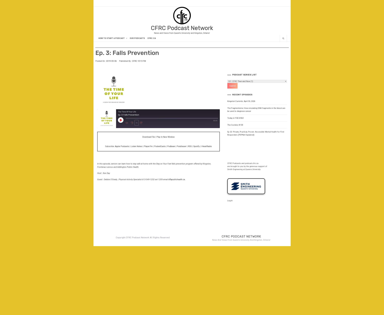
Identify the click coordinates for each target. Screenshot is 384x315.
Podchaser (181, 146)
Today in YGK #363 (235, 118)
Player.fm (148, 146)
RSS (190, 146)
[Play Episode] (120, 120)
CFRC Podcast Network (182, 28)
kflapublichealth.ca (176, 179)
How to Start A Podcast (112, 38)
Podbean (171, 146)
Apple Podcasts (122, 146)
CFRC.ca (151, 38)
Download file (148, 137)
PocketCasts (160, 146)
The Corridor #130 (235, 125)
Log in (230, 200)
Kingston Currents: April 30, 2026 (241, 101)
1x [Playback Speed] (136, 123)
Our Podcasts (137, 38)
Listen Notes (136, 146)
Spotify (196, 146)
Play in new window (166, 137)
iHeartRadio (206, 146)
